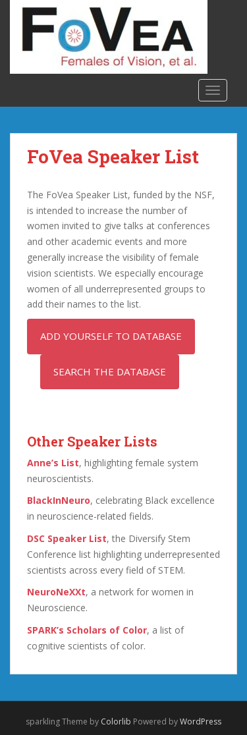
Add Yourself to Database (111, 335)
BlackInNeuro (58, 500)
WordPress (200, 721)
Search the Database (109, 371)
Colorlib (116, 721)
